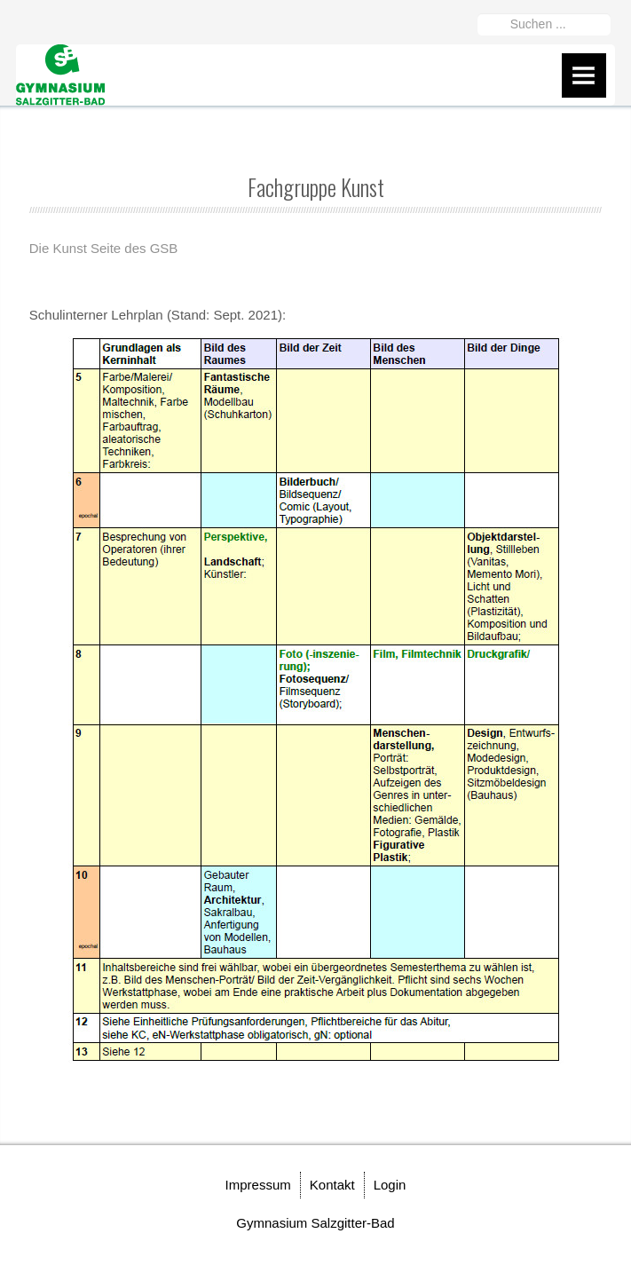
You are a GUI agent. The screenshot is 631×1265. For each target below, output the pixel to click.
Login (390, 1184)
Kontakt (332, 1184)
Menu (584, 75)
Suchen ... (477, 10)
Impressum (258, 1184)
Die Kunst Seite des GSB (103, 248)
